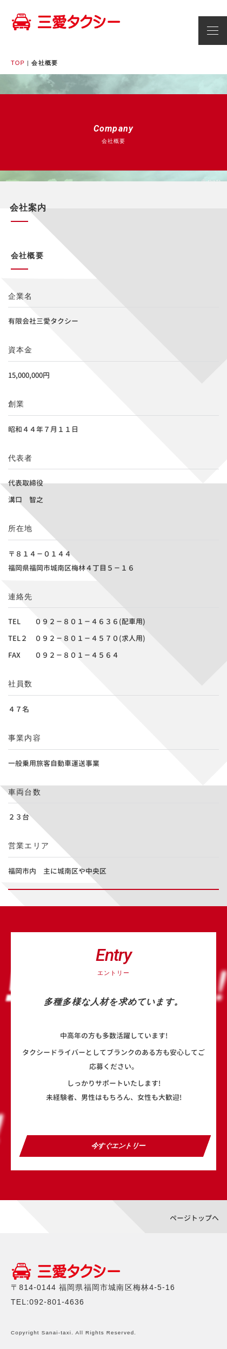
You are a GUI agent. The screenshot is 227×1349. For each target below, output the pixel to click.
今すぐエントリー (115, 1146)
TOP (18, 63)
